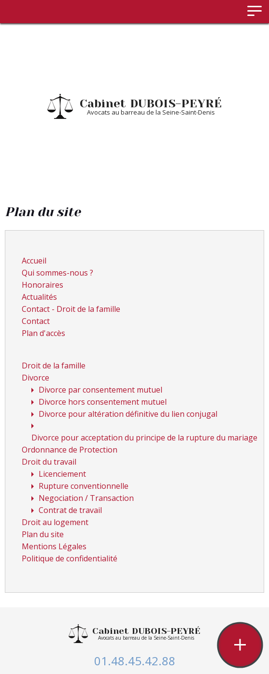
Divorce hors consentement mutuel (103, 401)
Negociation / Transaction (86, 498)
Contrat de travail (70, 510)
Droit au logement (55, 522)
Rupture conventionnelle (83, 486)
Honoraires (42, 284)
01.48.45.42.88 (134, 661)
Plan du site (43, 534)
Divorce (35, 377)
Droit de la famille (53, 365)
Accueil (34, 260)
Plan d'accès (43, 333)
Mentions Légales (54, 546)
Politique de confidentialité (69, 558)
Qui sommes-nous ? (57, 272)
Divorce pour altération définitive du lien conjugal (128, 414)
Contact (36, 321)
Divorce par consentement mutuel (100, 389)
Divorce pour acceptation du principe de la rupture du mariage (144, 437)
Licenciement (62, 474)
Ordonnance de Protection (69, 449)
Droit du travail (49, 461)
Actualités (39, 297)
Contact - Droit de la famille (71, 309)
